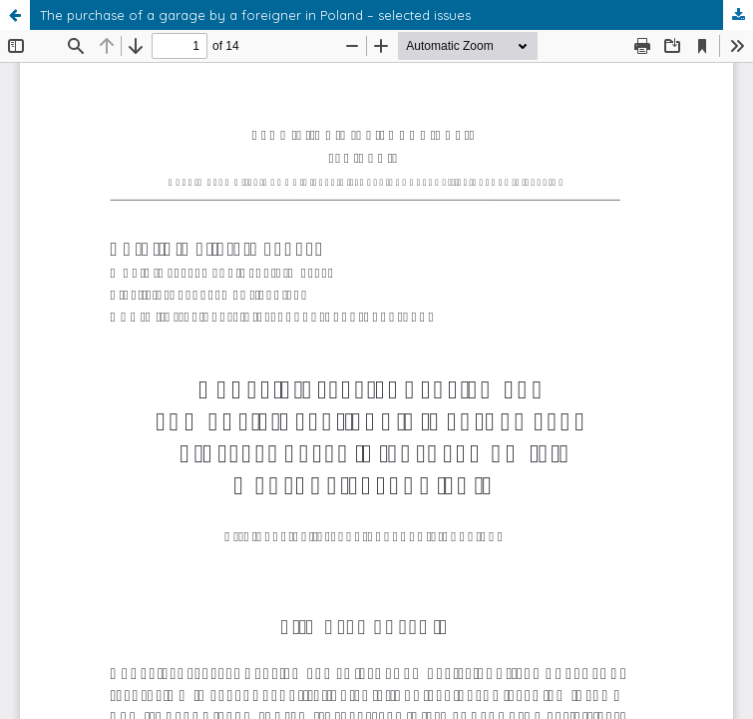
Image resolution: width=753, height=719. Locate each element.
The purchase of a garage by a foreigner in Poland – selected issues (255, 15)
